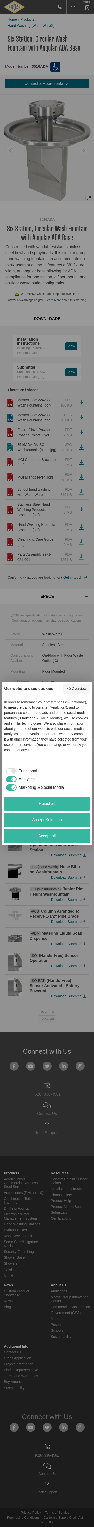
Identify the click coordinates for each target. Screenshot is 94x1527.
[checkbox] (20, 771)
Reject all (47, 803)
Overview (76, 688)
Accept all (47, 836)
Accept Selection (47, 820)
